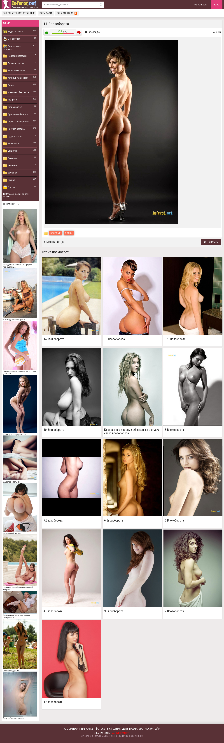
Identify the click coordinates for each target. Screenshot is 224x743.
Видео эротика (13, 32)
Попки (8, 85)
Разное (9, 180)
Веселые (10, 166)
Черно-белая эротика (16, 122)
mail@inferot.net (120, 733)
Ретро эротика (12, 107)
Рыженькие (11, 158)
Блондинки (11, 144)
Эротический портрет (16, 114)
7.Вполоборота (53, 520)
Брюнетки (10, 151)
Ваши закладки (67, 13)
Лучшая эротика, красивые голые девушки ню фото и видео (112, 736)
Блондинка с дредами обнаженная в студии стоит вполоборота (131, 431)
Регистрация (201, 4)
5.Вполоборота (174, 520)
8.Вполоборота (174, 430)
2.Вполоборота (174, 611)
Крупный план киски (15, 78)
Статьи (9, 187)
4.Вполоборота (53, 611)
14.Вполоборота (54, 339)
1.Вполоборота (53, 702)
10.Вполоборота (54, 430)
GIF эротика (11, 39)
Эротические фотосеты (12, 47)
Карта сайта (46, 13)
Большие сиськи (13, 63)
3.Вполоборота (113, 611)
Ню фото (10, 100)
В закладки (92, 32)
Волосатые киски (14, 71)
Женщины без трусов (16, 93)
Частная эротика (14, 129)
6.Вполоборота (113, 520)
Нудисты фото (12, 136)
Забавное (10, 173)
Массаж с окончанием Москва (15, 195)
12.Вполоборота (175, 339)
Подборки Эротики (15, 56)
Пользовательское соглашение (19, 13)
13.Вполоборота (114, 339)
